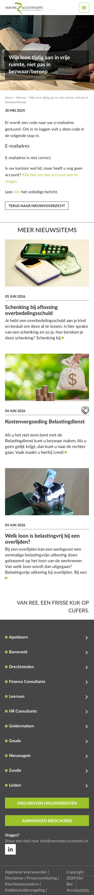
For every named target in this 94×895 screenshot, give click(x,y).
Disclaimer (14, 878)
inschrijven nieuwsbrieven (47, 803)
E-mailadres (17, 146)
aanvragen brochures (47, 821)
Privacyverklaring (42, 878)
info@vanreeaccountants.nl (64, 841)
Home (9, 97)
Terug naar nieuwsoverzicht (37, 206)
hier (17, 192)
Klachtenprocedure (22, 884)
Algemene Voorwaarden (26, 872)
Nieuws (21, 97)
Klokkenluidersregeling (25, 890)
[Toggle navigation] (84, 8)
